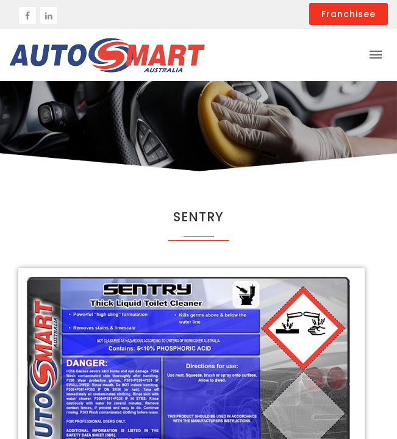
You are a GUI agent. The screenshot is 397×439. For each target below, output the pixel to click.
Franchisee (348, 14)
